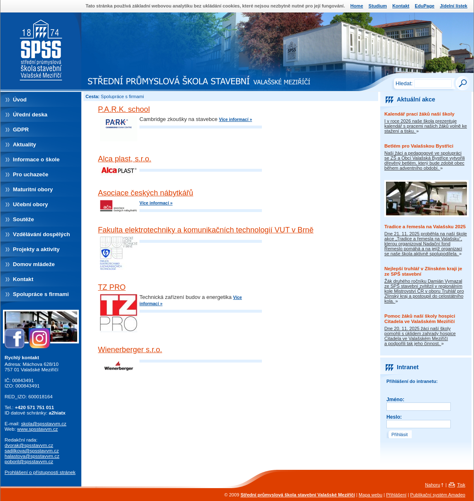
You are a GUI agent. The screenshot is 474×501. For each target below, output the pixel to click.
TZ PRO (112, 287)
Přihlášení (396, 494)
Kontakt (400, 5)
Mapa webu (370, 494)
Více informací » (235, 119)
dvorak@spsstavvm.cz (29, 445)
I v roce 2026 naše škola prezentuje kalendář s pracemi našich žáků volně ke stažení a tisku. (425, 125)
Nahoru (432, 484)
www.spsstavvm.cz (37, 429)
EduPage (424, 5)
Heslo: (394, 417)
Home (356, 5)
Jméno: (395, 399)
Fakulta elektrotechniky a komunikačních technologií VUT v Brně (205, 230)
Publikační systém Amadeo (437, 494)
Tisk (461, 484)
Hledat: (404, 83)
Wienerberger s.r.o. (130, 350)
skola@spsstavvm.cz (43, 423)
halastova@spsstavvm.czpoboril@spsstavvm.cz (32, 458)
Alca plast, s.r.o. (124, 159)
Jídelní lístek (453, 5)
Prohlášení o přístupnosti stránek (40, 472)
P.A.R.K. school (124, 109)
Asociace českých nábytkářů (145, 193)
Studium (378, 5)
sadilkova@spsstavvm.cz (32, 450)
